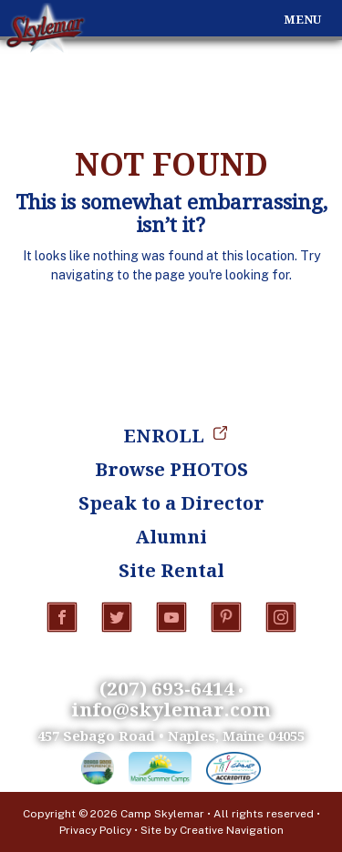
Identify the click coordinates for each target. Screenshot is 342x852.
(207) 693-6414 (166, 688)
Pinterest (226, 617)
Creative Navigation (232, 830)
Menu (302, 20)
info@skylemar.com (171, 709)
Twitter (116, 617)
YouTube (171, 617)
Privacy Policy (95, 830)
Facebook (62, 617)
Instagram (281, 617)
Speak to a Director (171, 503)
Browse (171, 469)
